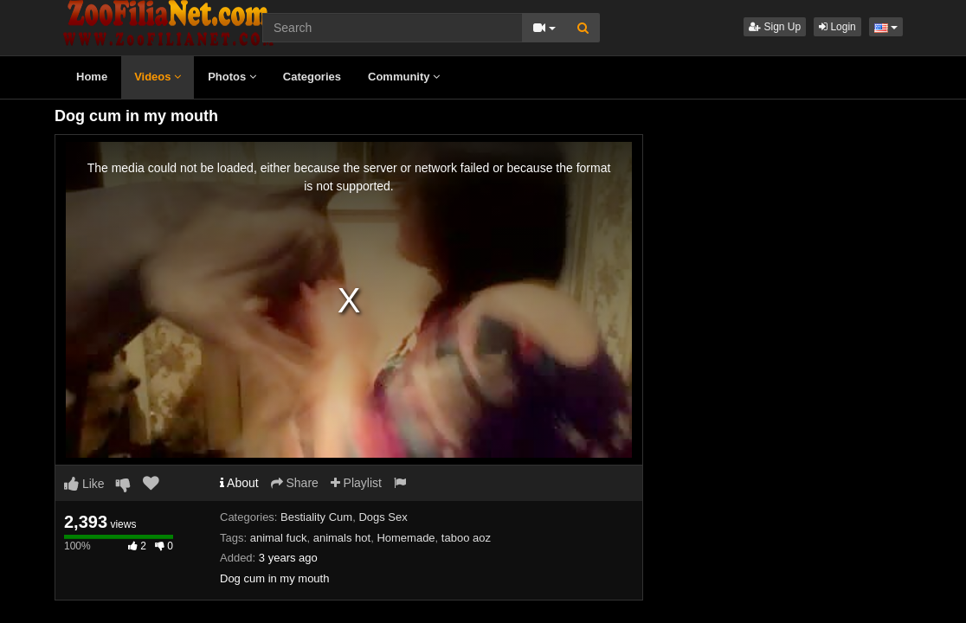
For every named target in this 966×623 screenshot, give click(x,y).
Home (91, 76)
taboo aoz (466, 537)
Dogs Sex (382, 517)
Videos (157, 76)
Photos (232, 76)
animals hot (341, 537)
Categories (312, 76)
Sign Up (775, 27)
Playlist (356, 483)
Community (404, 76)
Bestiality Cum (316, 517)
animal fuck (278, 537)
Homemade (406, 537)
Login (837, 27)
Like (84, 484)
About (239, 483)
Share (295, 483)
